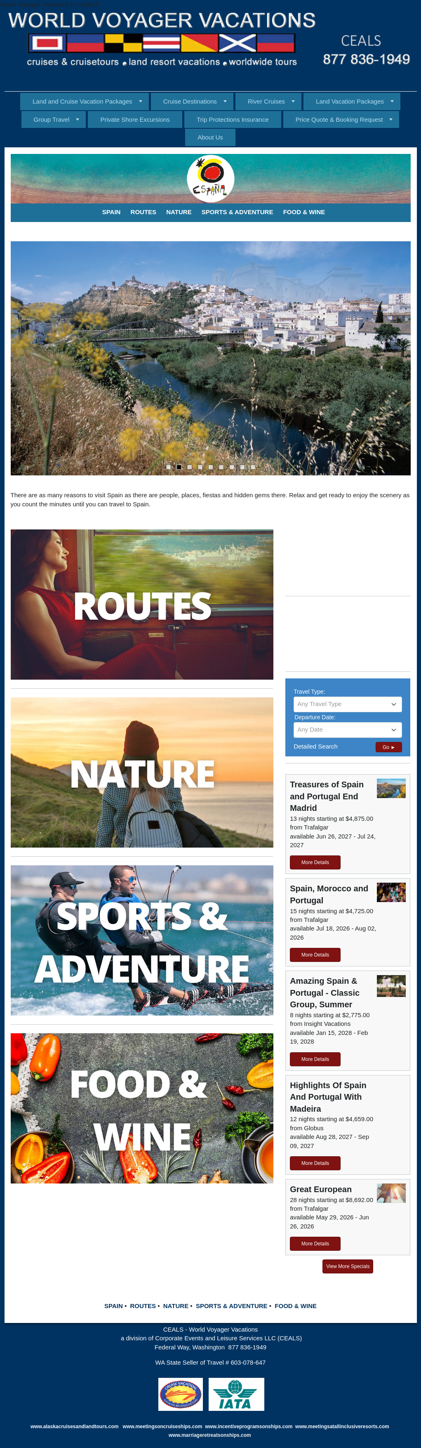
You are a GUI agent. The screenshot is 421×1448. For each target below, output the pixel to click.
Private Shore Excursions (134, 119)
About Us (210, 137)
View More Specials (347, 1266)
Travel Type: (309, 691)
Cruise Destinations (190, 101)
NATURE (175, 1305)
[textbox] (348, 704)
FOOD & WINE (296, 1305)
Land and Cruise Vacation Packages (82, 101)
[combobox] (348, 704)
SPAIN (113, 1305)
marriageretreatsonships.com (216, 1435)
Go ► (389, 747)
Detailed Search (316, 746)
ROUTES (143, 1305)
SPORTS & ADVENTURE (232, 1305)
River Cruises (266, 101)
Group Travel (52, 119)
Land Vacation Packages (350, 101)
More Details (315, 862)
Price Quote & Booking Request (339, 119)
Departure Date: (315, 717)
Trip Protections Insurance (233, 119)
